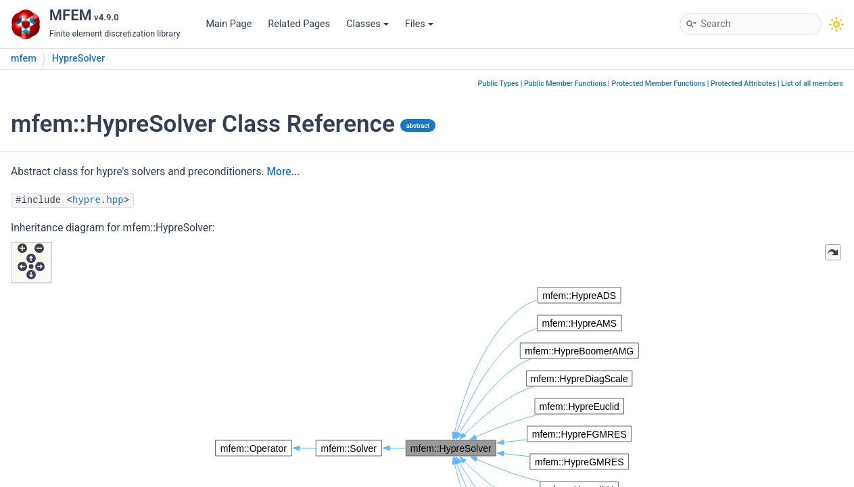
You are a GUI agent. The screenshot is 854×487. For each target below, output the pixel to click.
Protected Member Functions (659, 83)
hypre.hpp (98, 200)
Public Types (498, 83)
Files (419, 24)
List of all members (812, 83)
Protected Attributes (743, 83)
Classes (367, 24)
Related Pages (299, 24)
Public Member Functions (565, 83)
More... (283, 172)
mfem (24, 58)
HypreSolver (78, 58)
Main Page (229, 24)
